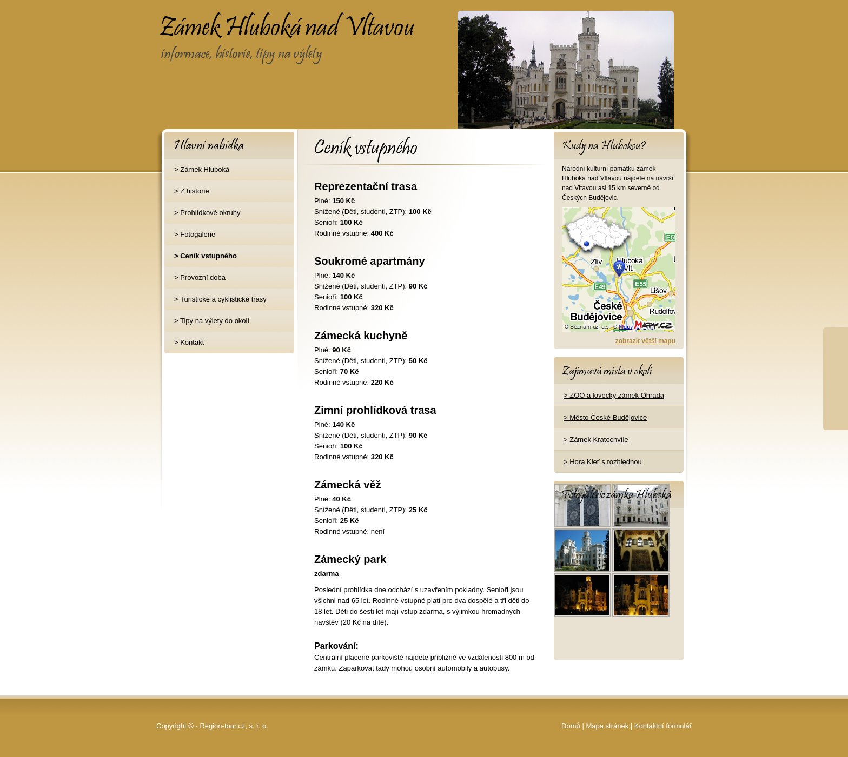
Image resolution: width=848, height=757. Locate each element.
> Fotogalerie (194, 234)
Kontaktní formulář (663, 726)
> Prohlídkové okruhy (207, 213)
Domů (570, 726)
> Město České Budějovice (605, 417)
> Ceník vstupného (205, 256)
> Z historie (191, 191)
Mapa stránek (607, 726)
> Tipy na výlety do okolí (211, 321)
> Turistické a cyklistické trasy (220, 299)
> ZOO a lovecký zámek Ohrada (614, 395)
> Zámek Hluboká (201, 169)
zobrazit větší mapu (645, 341)
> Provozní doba (200, 277)
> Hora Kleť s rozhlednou (603, 462)
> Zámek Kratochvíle (596, 440)
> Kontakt (189, 342)
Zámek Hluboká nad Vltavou (245, 19)
